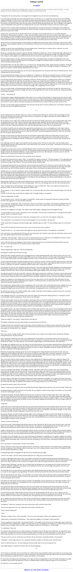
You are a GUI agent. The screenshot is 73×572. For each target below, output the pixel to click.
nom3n (37, 5)
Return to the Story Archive (36, 570)
